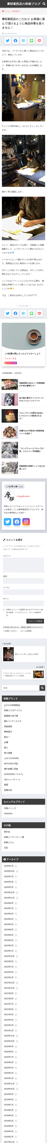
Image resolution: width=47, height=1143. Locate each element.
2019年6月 (10, 1110)
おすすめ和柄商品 (12, 705)
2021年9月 (10, 993)
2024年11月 (11, 897)
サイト (6, 599)
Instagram (26, 526)
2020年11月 (11, 1035)
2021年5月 (10, 1014)
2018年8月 (10, 1126)
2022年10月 (11, 956)
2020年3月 (10, 1067)
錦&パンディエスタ (12, 721)
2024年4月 (10, 919)
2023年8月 (10, 929)
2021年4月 (10, 1020)
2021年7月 (10, 1004)
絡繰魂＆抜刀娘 (11, 716)
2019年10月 (11, 1089)
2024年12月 (11, 892)
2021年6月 (10, 1009)
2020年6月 (10, 1062)
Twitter (7, 526)
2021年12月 (11, 982)
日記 (6, 848)
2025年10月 (11, 871)
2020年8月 (10, 1051)
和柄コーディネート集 (14, 837)
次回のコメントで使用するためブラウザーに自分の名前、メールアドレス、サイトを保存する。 (24, 612)
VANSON (8, 814)
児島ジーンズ (10, 808)
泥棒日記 (8, 790)
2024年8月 (10, 903)
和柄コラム (9, 842)
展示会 (7, 832)
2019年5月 (10, 1115)
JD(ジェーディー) (12, 779)
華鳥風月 (8, 732)
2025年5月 (10, 882)
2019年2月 (10, 1120)
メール (6, 587)
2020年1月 (10, 1078)
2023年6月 (10, 935)
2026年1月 (10, 866)
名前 (5, 576)
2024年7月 (10, 908)
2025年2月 (10, 887)
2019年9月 (10, 1094)
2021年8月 (10, 998)
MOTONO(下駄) (11, 764)
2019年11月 (11, 1083)
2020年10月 (11, 1041)
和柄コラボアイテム (13, 710)
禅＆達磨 (8, 753)
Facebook (17, 526)
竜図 (6, 785)
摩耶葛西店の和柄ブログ (24, 4)
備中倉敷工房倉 (11, 769)
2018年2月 (10, 1136)
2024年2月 (10, 924)
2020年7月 (10, 1057)
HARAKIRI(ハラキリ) (13, 774)
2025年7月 (10, 876)
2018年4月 (10, 1131)
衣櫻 (6, 742)
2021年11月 (11, 988)
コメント (7, 556)
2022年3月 (10, 977)
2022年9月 (10, 961)
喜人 (6, 748)
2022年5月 (10, 972)
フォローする (10, 358)
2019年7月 (10, 1104)
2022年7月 (10, 966)
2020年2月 (10, 1073)
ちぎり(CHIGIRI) (11, 758)
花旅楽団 (18, 373)
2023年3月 (10, 945)
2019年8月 (10, 1099)
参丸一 (7, 737)
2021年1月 (10, 1030)
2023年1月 (10, 951)
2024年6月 (10, 913)
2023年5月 (10, 940)
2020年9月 (10, 1046)
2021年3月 (10, 1025)
